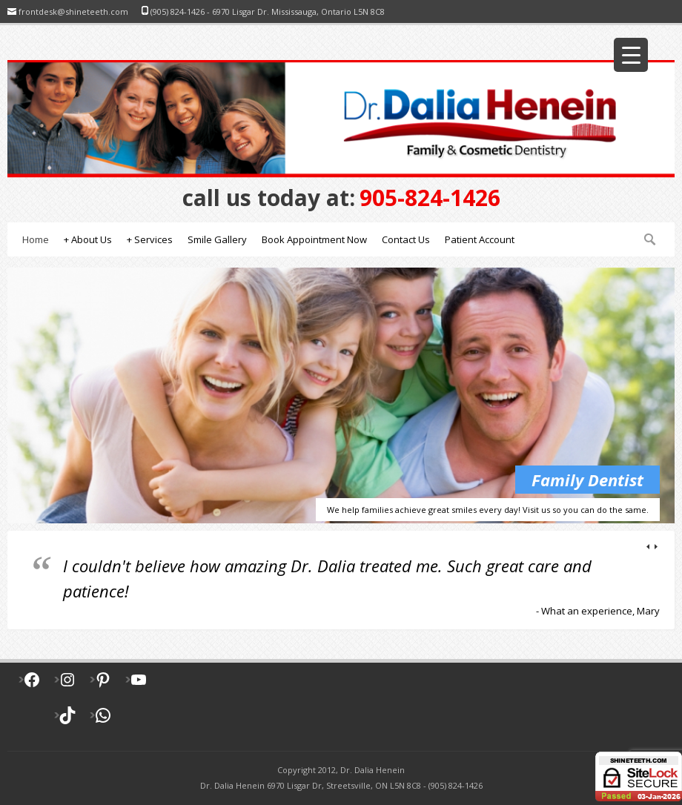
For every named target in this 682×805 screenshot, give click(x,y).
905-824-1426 (341, 197)
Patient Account (479, 239)
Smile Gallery (217, 239)
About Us (88, 239)
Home (35, 239)
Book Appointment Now (314, 239)
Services (150, 239)
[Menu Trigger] (631, 55)
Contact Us (406, 239)
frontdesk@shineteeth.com (73, 11)
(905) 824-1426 (177, 11)
